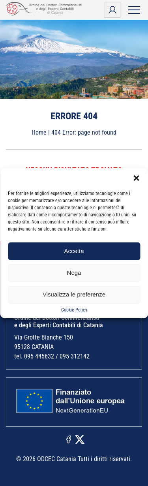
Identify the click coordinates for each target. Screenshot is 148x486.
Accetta (74, 251)
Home (39, 132)
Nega (74, 272)
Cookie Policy (74, 310)
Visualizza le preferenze (74, 294)
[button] (136, 178)
